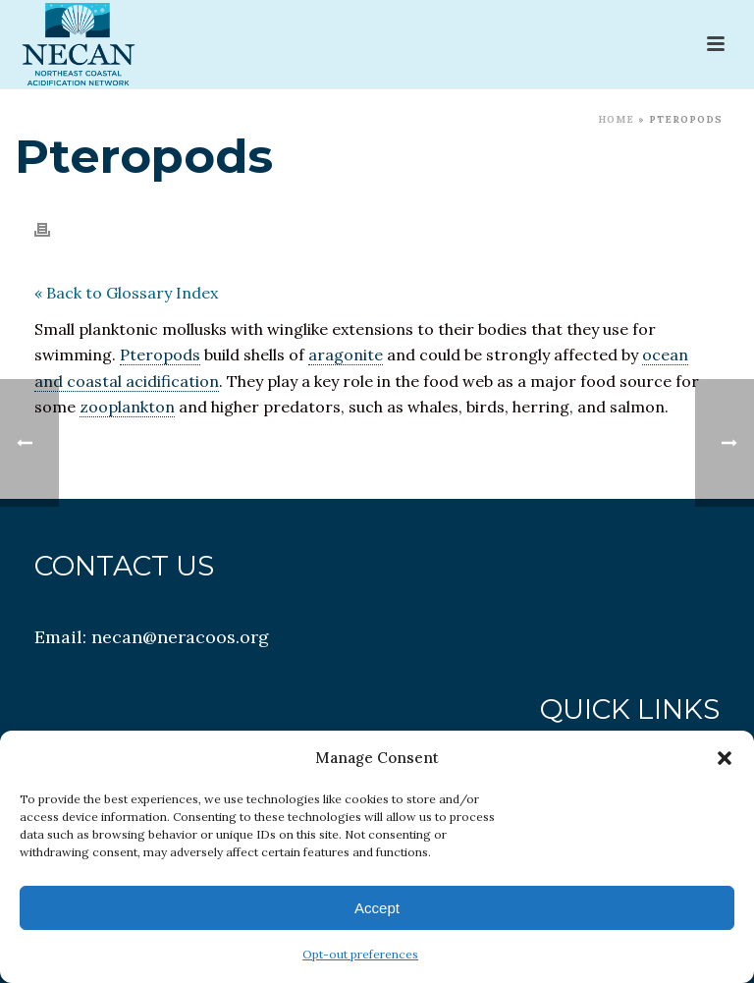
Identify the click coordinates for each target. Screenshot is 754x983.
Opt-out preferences (360, 954)
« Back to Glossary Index (126, 292)
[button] (724, 758)
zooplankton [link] (127, 406)
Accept (377, 908)
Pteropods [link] (160, 354)
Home (616, 119)
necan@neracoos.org (180, 637)
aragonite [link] (345, 354)
